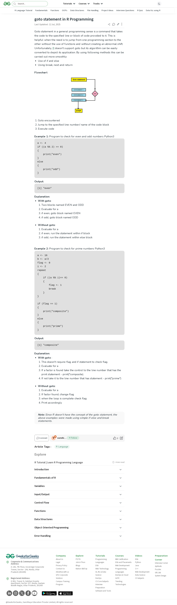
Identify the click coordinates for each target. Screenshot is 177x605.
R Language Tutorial (23, 10)
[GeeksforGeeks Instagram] (15, 593)
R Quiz (140, 10)
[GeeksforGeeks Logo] (28, 557)
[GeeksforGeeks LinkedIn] (9, 593)
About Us (59, 559)
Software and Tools (103, 591)
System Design (160, 575)
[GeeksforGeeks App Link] (49, 593)
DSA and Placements (123, 562)
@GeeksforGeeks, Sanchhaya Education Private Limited (30, 602)
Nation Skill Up (81, 568)
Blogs (78, 565)
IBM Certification (121, 559)
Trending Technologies (120, 583)
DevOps (98, 578)
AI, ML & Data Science (100, 573)
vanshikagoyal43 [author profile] (62, 438)
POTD (78, 559)
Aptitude (158, 566)
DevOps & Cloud (121, 575)
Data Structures (77, 10)
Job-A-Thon (80, 562)
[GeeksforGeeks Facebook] (28, 593)
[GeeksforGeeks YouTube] (34, 593)
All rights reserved (64, 602)
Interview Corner (161, 563)
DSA (96, 565)
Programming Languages (101, 561)
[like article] (115, 438)
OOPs (64, 10)
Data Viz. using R (153, 10)
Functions (54, 10)
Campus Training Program (62, 583)
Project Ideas (107, 10)
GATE (117, 578)
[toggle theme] (159, 3)
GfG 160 (158, 572)
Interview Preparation (100, 586)
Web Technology (102, 568)
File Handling (92, 10)
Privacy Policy (61, 565)
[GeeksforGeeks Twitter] (21, 593)
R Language (62, 446)
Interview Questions (125, 10)
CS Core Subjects (102, 581)
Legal (58, 562)
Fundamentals (41, 10)
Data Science (140, 575)
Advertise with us (62, 572)
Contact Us (60, 568)
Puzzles (158, 569)
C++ (136, 568)
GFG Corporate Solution (62, 577)
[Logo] (7, 3)
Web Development (122, 565)
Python (138, 562)
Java (137, 565)
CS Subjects (139, 578)
